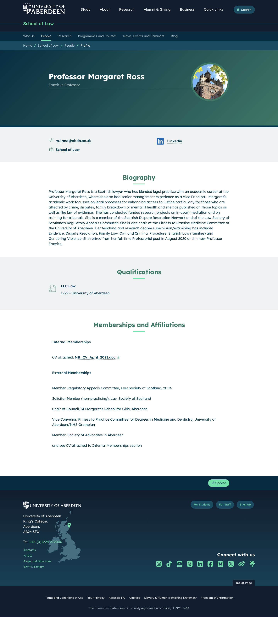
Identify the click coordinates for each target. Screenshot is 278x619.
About (107, 9)
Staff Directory (34, 568)
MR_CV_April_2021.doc (95, 357)
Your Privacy (95, 599)
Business (189, 9)
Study (88, 9)
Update (217, 484)
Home (27, 46)
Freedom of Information (217, 599)
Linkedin (174, 141)
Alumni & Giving (159, 9)
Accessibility (117, 599)
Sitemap (243, 507)
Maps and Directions (37, 562)
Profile (85, 46)
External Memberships (71, 373)
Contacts (30, 551)
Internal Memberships (71, 342)
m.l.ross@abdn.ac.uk (73, 141)
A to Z (28, 557)
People (69, 46)
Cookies (134, 599)
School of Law (40, 24)
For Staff (218, 507)
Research (129, 9)
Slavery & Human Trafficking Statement (170, 599)
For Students (190, 507)
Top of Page (244, 584)
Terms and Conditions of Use (64, 599)
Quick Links (216, 9)
